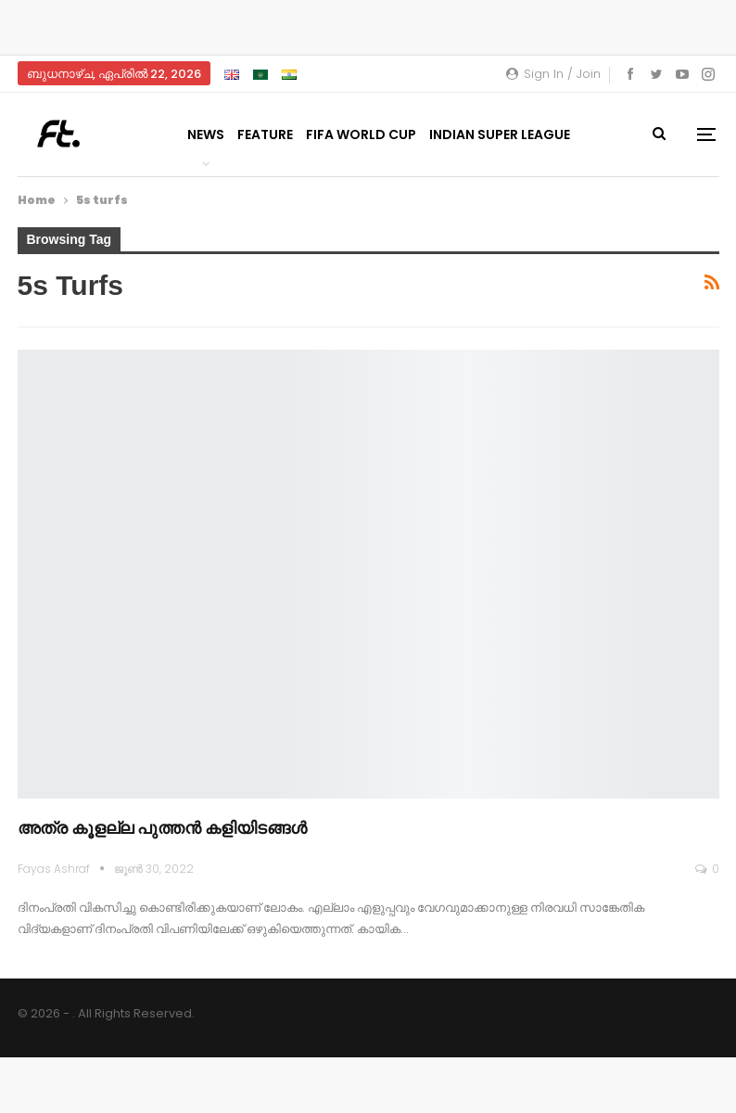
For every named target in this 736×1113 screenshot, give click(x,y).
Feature (265, 134)
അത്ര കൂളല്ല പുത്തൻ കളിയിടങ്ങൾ (162, 827)
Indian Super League (499, 134)
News (205, 134)
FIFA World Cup (361, 134)
